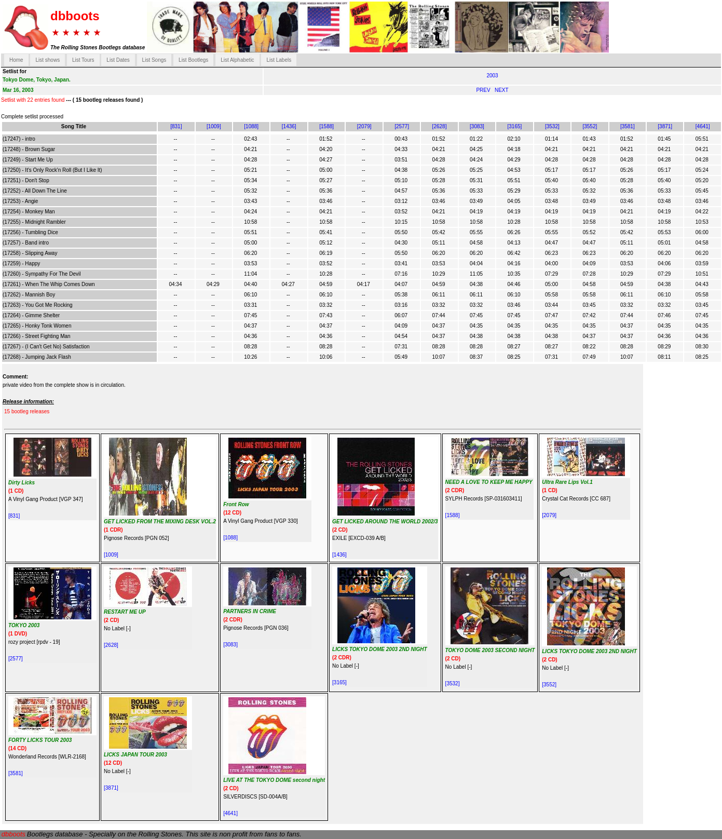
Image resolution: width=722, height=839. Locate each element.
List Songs (154, 60)
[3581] (627, 126)
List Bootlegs (193, 60)
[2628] (439, 126)
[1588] (326, 126)
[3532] (552, 126)
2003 (492, 75)
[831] (176, 126)
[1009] (214, 126)
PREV (484, 90)
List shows (47, 60)
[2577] (401, 126)
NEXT (502, 90)
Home (16, 60)
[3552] (589, 126)
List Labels (278, 60)
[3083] (477, 126)
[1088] (251, 126)
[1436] (289, 126)
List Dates (117, 60)
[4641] (703, 126)
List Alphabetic (237, 60)
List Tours (83, 60)
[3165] (515, 126)
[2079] (364, 126)
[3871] (665, 126)
